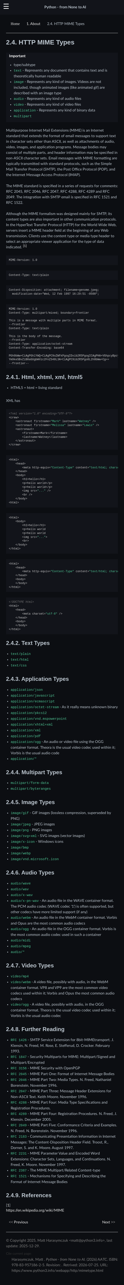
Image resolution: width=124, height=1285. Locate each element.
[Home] (16, 24)
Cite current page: (19, 1253)
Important (17, 56)
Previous (18, 1222)
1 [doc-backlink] (8, 1205)
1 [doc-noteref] (25, 246)
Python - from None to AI (65, 7)
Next (108, 1222)
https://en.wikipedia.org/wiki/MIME (35, 1210)
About (33, 24)
